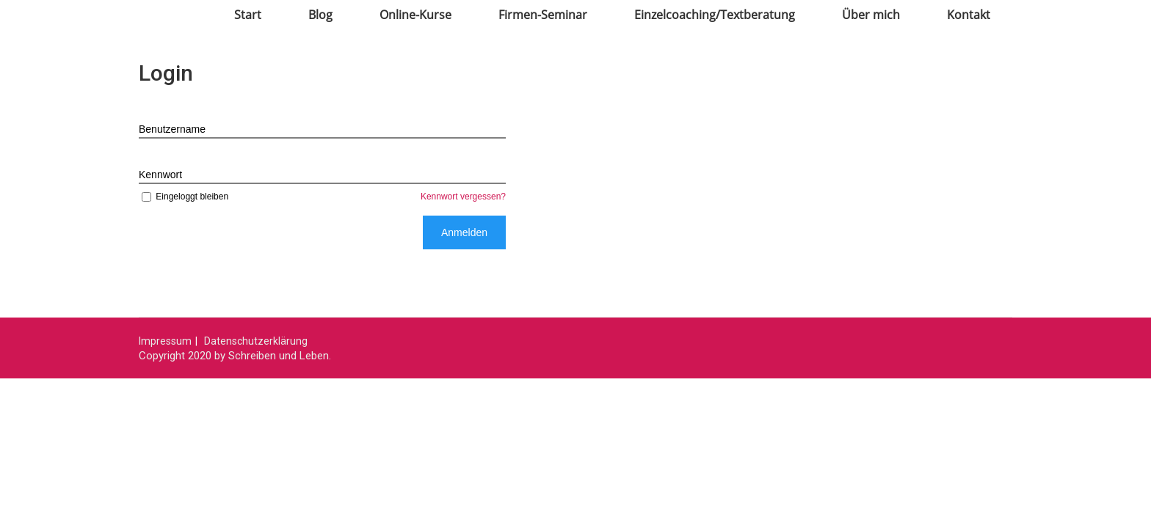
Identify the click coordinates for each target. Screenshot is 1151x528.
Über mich (871, 15)
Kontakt (968, 15)
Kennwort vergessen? (463, 196)
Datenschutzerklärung (256, 341)
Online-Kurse (415, 15)
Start (247, 15)
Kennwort (160, 174)
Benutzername (172, 129)
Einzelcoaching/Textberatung (714, 15)
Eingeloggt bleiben (183, 196)
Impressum (165, 341)
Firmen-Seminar (542, 15)
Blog (320, 15)
